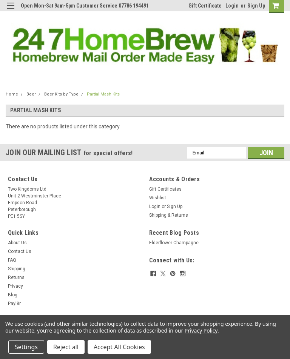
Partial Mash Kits (103, 94)
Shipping (16, 268)
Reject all (66, 347)
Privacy (15, 286)
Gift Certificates (165, 189)
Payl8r (14, 303)
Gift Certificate (205, 6)
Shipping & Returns (168, 215)
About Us (17, 242)
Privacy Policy (201, 330)
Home (12, 94)
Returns (16, 277)
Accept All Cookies (119, 347)
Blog (12, 294)
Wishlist (157, 197)
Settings (26, 347)
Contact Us (19, 251)
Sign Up (256, 6)
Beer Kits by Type (61, 94)
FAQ (12, 260)
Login (232, 6)
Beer (31, 94)
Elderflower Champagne (174, 242)
